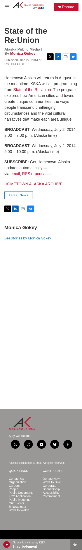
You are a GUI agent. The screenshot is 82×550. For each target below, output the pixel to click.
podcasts (43, 174)
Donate (68, 7)
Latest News (18, 195)
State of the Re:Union (32, 90)
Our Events (16, 503)
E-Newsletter (17, 506)
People (13, 489)
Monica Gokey (22, 53)
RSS (26, 174)
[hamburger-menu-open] (6, 6)
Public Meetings (19, 499)
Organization (17, 482)
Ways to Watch (19, 510)
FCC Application (20, 496)
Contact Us (16, 478)
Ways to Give (52, 482)
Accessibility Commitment (51, 494)
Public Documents (21, 492)
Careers (14, 485)
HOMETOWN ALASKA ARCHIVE (33, 184)
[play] (6, 544)
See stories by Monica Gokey (27, 238)
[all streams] (76, 544)
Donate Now (51, 478)
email (15, 174)
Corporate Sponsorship (51, 487)
